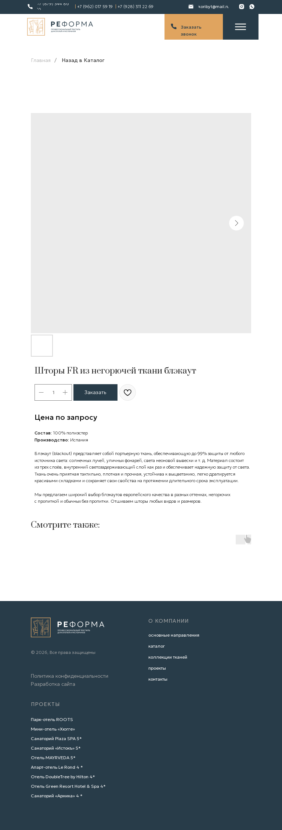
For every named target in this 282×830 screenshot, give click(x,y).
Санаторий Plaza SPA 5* (56, 738)
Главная (41, 60)
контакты (157, 679)
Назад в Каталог (83, 60)
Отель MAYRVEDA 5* (53, 757)
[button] (193, 27)
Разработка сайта (53, 684)
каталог (156, 646)
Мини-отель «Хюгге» (53, 729)
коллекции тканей (167, 657)
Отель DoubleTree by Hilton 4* (63, 776)
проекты (157, 668)
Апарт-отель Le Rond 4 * (57, 767)
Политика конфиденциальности (69, 676)
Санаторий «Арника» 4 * (57, 795)
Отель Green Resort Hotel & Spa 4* (68, 786)
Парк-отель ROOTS (52, 719)
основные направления (173, 635)
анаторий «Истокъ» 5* (57, 748)
